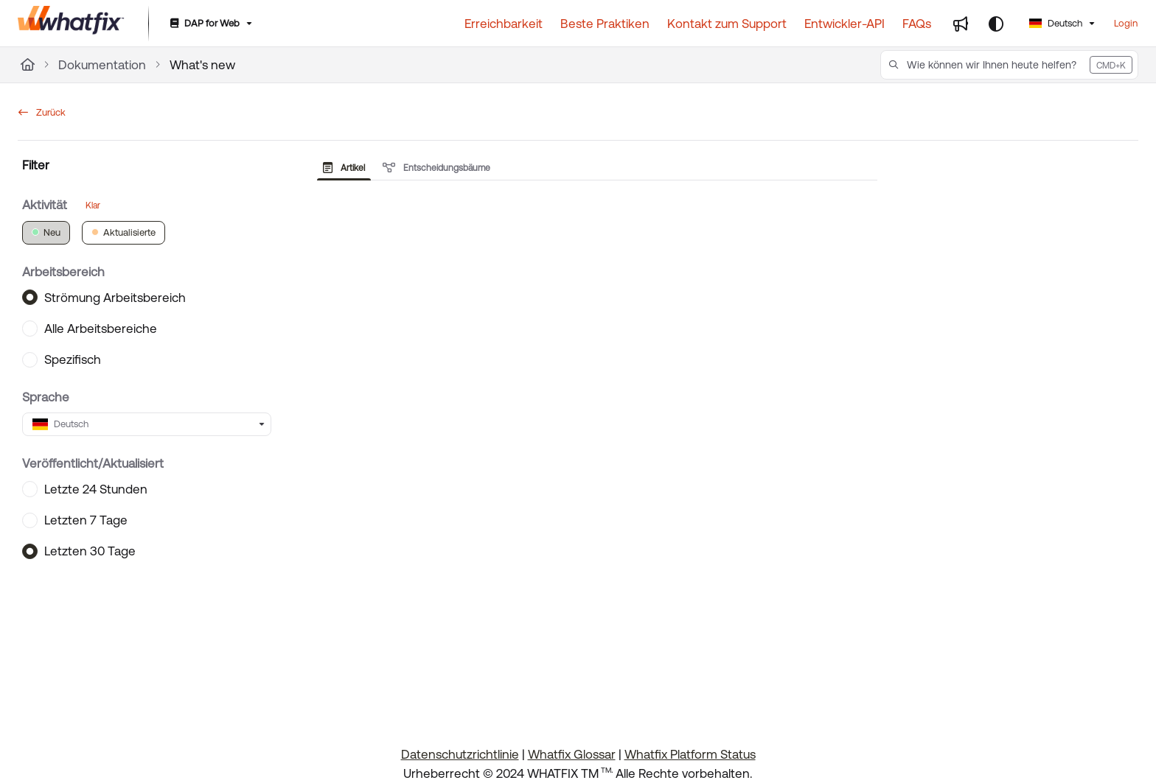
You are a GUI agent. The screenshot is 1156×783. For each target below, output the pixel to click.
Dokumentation (102, 64)
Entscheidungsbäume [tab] (436, 168)
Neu (46, 231)
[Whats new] (960, 23)
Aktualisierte (123, 231)
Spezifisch (72, 359)
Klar (93, 205)
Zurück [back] (42, 112)
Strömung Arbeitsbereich (115, 296)
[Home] (28, 64)
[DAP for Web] (210, 24)
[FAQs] (916, 23)
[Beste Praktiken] (605, 23)
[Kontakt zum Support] (727, 23)
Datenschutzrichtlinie (460, 754)
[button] (1009, 65)
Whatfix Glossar (572, 754)
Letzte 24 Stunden (95, 488)
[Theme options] (996, 23)
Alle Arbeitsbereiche (100, 327)
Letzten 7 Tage (86, 520)
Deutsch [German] (1055, 23)
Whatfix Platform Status (690, 754)
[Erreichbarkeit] (503, 23)
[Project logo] (71, 23)
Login (1126, 23)
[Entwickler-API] (844, 23)
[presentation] (347, 167)
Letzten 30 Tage (90, 551)
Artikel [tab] (344, 168)
